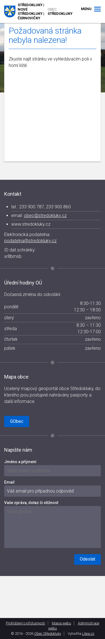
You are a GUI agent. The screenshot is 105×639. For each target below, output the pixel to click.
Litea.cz (88, 633)
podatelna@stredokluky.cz (30, 240)
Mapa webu (61, 623)
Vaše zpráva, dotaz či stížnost (31, 502)
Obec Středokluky (47, 633)
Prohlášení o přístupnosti (25, 623)
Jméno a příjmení (20, 462)
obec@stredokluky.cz (45, 215)
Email (9, 482)
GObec (16, 421)
